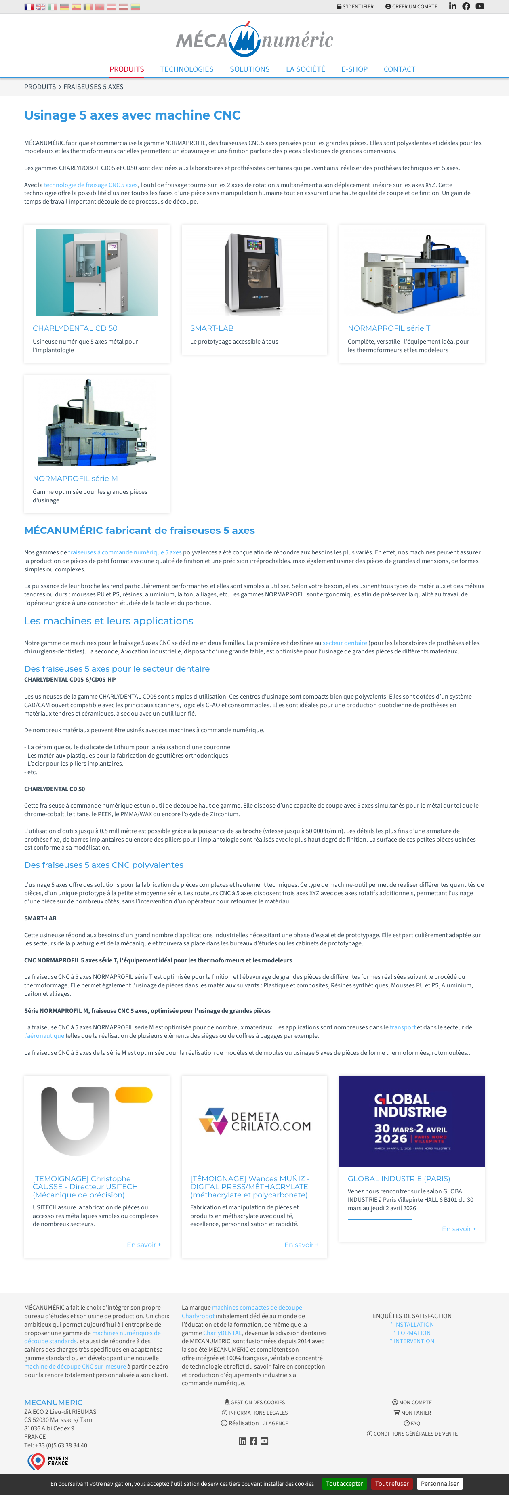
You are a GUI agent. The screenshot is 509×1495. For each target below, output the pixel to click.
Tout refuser (392, 1483)
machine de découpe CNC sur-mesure (75, 1366)
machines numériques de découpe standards (92, 1337)
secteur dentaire (345, 642)
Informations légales (255, 1413)
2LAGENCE (275, 1423)
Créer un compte (411, 7)
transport (403, 1027)
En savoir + (144, 1245)
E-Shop (354, 69)
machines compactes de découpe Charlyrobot (242, 1312)
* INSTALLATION (412, 1324)
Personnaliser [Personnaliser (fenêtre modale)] (440, 1483)
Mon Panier (412, 1413)
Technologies (187, 69)
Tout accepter (344, 1483)
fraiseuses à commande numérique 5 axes (125, 552)
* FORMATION (412, 1333)
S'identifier (355, 7)
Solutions (250, 69)
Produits (126, 69)
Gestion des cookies (255, 1402)
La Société (306, 69)
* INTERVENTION (412, 1341)
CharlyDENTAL (222, 1333)
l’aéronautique (44, 1035)
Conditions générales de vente (412, 1434)
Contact (400, 69)
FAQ (412, 1423)
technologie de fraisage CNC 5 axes (90, 185)
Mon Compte (412, 1402)
